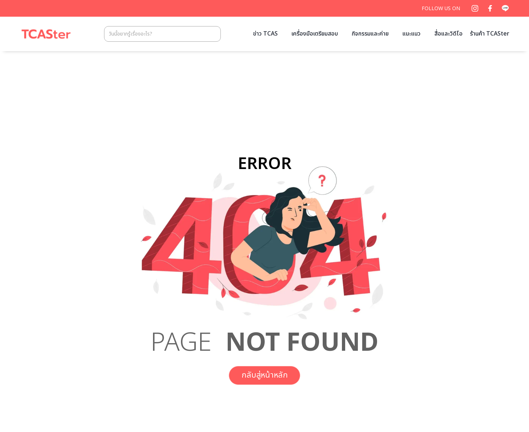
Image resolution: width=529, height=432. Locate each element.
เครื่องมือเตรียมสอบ (315, 33)
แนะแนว (411, 33)
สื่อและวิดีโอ (448, 33)
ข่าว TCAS (265, 33)
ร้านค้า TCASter (489, 33)
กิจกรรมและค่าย (370, 33)
